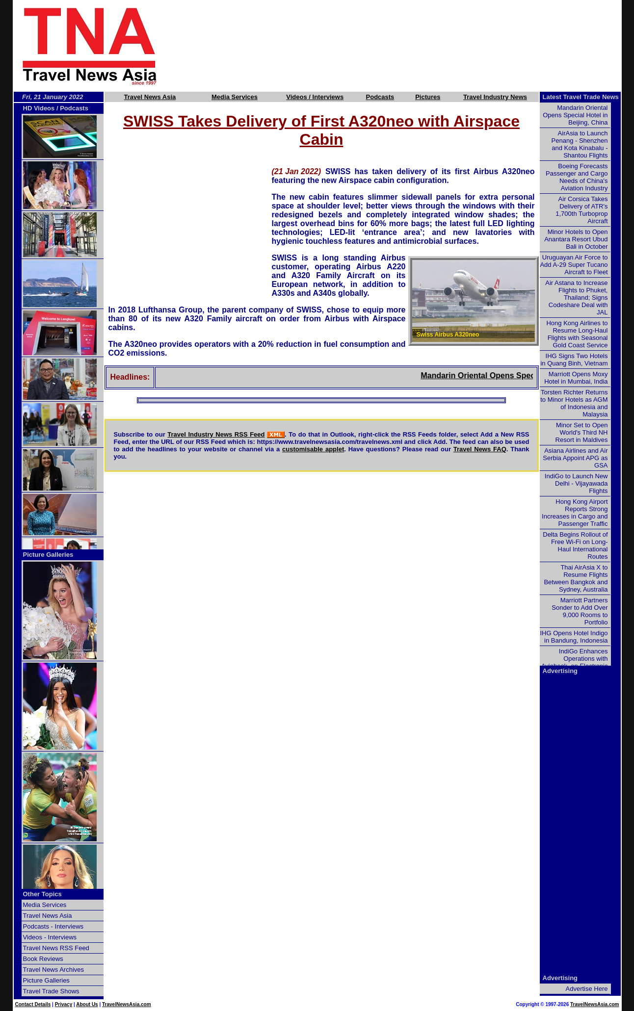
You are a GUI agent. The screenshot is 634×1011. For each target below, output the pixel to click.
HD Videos (39, 108)
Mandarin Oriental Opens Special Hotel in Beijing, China (575, 115)
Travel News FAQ (479, 449)
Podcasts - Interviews (53, 926)
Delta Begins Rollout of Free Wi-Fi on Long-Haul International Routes (575, 545)
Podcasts (380, 97)
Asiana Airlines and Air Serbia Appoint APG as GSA (575, 458)
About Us (87, 1004)
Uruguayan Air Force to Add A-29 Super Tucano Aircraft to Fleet (574, 265)
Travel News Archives (53, 969)
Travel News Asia (150, 97)
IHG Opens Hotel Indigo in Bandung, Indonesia (574, 636)
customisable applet (313, 449)
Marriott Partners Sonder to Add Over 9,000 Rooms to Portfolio (580, 611)
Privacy (64, 1004)
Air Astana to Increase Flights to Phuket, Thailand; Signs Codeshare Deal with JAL (576, 297)
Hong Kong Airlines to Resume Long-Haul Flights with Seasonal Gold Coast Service (577, 334)
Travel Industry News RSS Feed (215, 434)
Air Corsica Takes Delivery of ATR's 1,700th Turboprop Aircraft (581, 210)
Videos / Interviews (314, 97)
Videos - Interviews (50, 937)
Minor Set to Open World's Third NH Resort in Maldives (581, 432)
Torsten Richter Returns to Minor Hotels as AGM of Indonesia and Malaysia (574, 403)
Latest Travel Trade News (581, 97)
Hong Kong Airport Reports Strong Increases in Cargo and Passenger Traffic (575, 512)
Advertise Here (587, 988)
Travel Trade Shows (51, 991)
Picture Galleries (48, 554)
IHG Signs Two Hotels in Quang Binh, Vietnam (574, 359)
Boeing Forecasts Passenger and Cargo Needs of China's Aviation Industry (577, 177)
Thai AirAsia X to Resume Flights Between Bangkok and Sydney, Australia (576, 578)
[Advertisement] (406, 46)
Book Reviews (43, 958)
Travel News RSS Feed (56, 948)
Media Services (234, 97)
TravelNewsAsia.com (126, 1004)
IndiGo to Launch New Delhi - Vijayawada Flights (576, 483)
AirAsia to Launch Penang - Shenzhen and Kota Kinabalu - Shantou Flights (580, 144)
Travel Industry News (495, 97)
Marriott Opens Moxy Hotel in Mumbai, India (576, 377)
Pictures (427, 97)
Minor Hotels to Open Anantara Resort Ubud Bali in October (576, 239)
